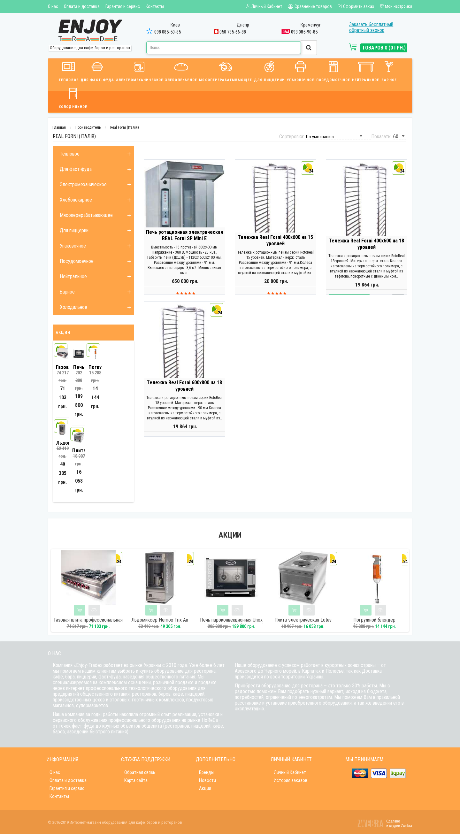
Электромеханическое (139, 70)
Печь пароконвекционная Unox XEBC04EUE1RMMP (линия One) (231, 623)
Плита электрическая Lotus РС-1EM (303, 623)
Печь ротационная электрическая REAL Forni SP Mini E (184, 240)
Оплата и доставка (82, 6)
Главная (59, 127)
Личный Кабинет (290, 772)
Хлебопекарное (181, 70)
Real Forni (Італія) (124, 127)
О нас (53, 6)
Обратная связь (139, 772)
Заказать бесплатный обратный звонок (371, 27)
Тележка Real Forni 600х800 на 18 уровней (184, 391)
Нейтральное (365, 70)
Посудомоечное (333, 70)
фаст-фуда (109, 677)
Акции (205, 788)
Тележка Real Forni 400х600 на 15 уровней (275, 246)
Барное (389, 70)
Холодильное (73, 97)
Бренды (206, 772)
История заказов (290, 780)
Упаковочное (300, 70)
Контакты (155, 6)
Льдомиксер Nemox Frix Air (159, 620)
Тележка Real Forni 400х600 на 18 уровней (366, 249)
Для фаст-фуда (97, 70)
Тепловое (69, 70)
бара (70, 677)
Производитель (88, 127)
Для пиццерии (269, 70)
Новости (207, 780)
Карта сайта (136, 780)
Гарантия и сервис (122, 6)
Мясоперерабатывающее (225, 70)
